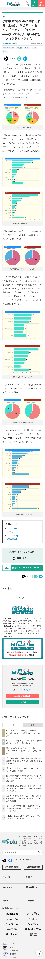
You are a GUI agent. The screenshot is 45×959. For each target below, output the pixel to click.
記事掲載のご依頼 (12, 867)
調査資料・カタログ (34, 889)
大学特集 (31, 900)
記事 (29, 877)
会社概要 (13, 957)
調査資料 (19, 48)
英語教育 (27, 48)
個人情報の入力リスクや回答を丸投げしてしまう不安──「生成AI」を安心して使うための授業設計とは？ (24, 778)
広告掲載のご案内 (33, 867)
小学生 (34, 48)
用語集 (6, 900)
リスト (12, 58)
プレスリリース (12, 529)
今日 (12, 725)
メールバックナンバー (22, 690)
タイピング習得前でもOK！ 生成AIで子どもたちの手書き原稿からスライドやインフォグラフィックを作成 (24, 808)
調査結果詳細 (12, 539)
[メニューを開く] (3, 3)
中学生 (5, 51)
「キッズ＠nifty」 (13, 536)
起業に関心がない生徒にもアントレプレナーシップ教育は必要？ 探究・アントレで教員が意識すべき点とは (24, 788)
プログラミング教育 (8, 48)
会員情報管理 (14, 950)
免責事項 (13, 954)
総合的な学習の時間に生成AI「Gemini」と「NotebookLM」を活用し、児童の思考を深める (23, 750)
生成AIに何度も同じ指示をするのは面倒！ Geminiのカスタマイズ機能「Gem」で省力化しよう (24, 733)
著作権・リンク (15, 947)
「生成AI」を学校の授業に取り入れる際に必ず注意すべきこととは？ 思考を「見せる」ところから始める (24, 760)
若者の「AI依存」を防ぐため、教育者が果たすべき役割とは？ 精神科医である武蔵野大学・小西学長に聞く (24, 798)
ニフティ (10, 532)
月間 (32, 725)
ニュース (7, 877)
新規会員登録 (22, 696)
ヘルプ (12, 944)
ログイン (22, 702)
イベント (7, 887)
